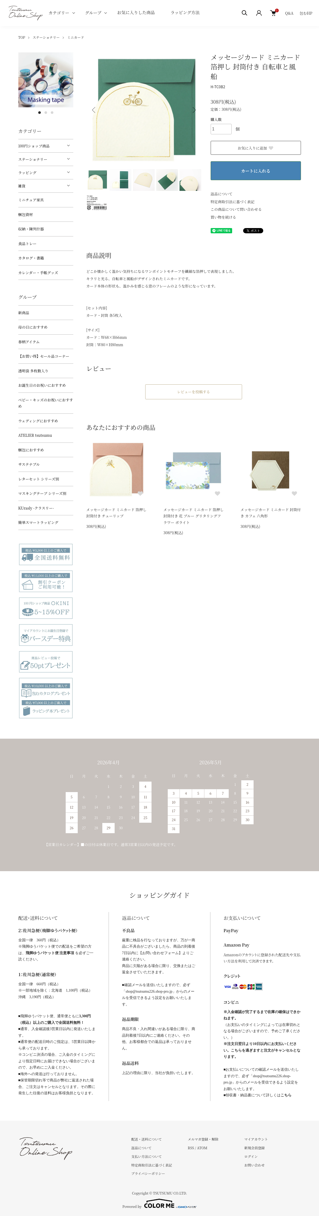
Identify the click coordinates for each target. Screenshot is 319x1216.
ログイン (251, 1156)
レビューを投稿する (193, 391)
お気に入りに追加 (256, 148)
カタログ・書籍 (31, 258)
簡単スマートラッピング (38, 522)
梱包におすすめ (31, 449)
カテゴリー (58, 13)
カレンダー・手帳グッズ (38, 272)
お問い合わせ (254, 1165)
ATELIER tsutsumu (35, 435)
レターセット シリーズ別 (38, 479)
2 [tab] (45, 112)
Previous (94, 110)
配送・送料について (146, 1139)
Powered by (159, 1203)
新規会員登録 (254, 1147)
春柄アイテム (29, 341)
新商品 (23, 312)
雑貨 (22, 186)
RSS (191, 1147)
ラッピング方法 (184, 12)
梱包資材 (25, 214)
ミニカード (75, 37)
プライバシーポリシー (148, 1173)
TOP (21, 37)
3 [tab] (52, 112)
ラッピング (27, 172)
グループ (93, 13)
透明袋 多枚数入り (33, 370)
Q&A (289, 13)
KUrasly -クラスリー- (36, 508)
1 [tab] (39, 112)
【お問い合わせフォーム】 (160, 953)
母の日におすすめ (33, 327)
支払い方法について (146, 1156)
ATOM (202, 1147)
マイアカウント (256, 1139)
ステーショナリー (46, 37)
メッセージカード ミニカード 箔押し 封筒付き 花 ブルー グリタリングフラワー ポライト (193, 516)
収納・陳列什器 (31, 228)
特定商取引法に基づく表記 (233, 201)
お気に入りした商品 (136, 12)
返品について (222, 193)
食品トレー (27, 243)
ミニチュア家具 (31, 199)
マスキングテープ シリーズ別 (42, 493)
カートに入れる (255, 171)
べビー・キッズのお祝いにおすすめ (45, 403)
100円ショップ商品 (34, 145)
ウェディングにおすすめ (38, 420)
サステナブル (29, 464)
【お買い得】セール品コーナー (43, 356)
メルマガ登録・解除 (203, 1139)
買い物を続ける (223, 217)
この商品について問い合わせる (236, 209)
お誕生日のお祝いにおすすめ (42, 385)
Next (194, 110)
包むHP (306, 13)
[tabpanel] (45, 79)
